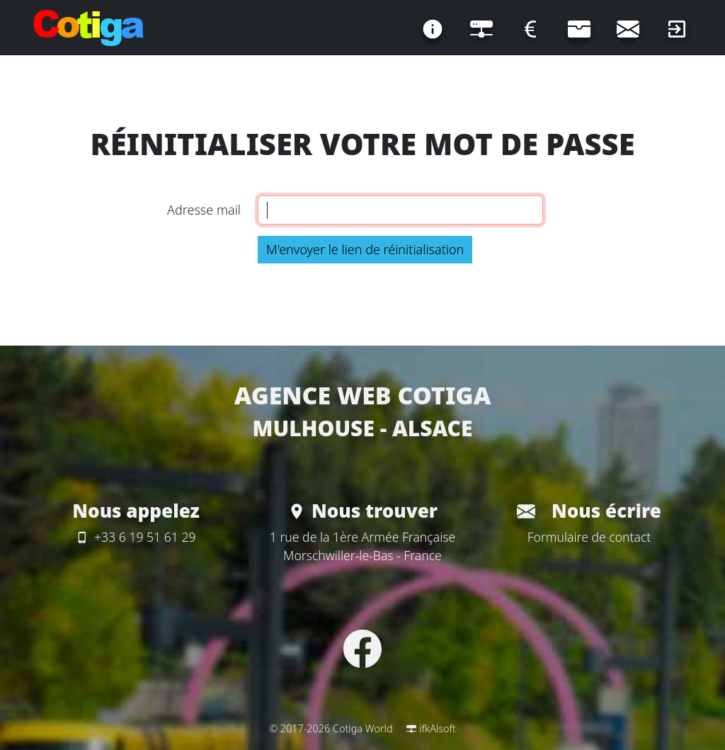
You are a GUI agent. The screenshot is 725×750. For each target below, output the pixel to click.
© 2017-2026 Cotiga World (330, 728)
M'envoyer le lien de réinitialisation (365, 249)
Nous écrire (589, 510)
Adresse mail (204, 209)
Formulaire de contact (589, 536)
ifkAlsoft (431, 728)
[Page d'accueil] (88, 29)
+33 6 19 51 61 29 (135, 536)
